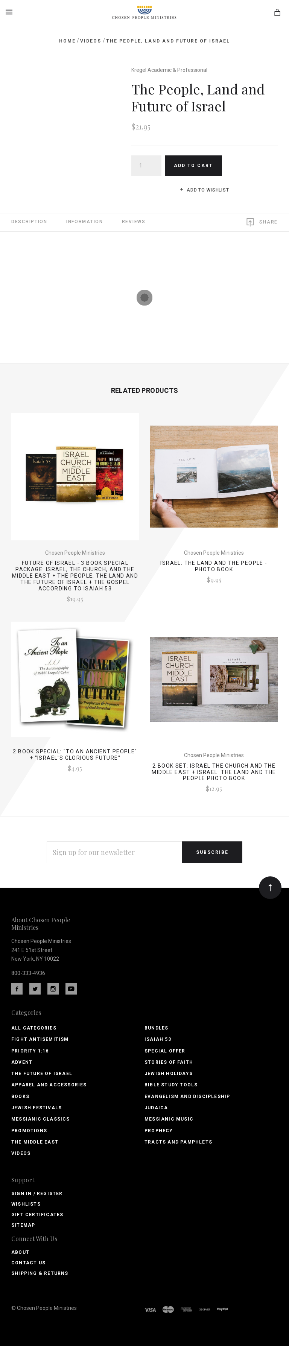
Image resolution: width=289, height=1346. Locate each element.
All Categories (33, 1028)
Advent (21, 1062)
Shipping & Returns (39, 1273)
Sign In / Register (37, 1193)
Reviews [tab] (134, 221)
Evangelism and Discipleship (187, 1096)
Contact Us (28, 1262)
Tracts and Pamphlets (178, 1142)
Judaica (156, 1107)
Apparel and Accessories (49, 1084)
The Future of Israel (41, 1073)
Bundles (156, 1028)
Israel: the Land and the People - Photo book (213, 566)
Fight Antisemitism (40, 1039)
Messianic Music (168, 1119)
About (20, 1252)
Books (20, 1096)
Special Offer (165, 1051)
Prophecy (158, 1130)
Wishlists (26, 1204)
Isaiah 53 (157, 1039)
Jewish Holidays (168, 1073)
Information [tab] (84, 221)
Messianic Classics (40, 1119)
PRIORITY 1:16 (30, 1051)
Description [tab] (29, 221)
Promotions (29, 1130)
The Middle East (34, 1142)
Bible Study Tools (171, 1084)
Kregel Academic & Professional (169, 70)
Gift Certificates (37, 1214)
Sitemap (23, 1225)
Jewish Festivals (36, 1107)
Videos (20, 1153)
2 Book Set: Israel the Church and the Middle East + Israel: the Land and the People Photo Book (214, 772)
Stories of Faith (168, 1062)
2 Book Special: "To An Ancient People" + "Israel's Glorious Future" (75, 754)
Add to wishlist (204, 190)
